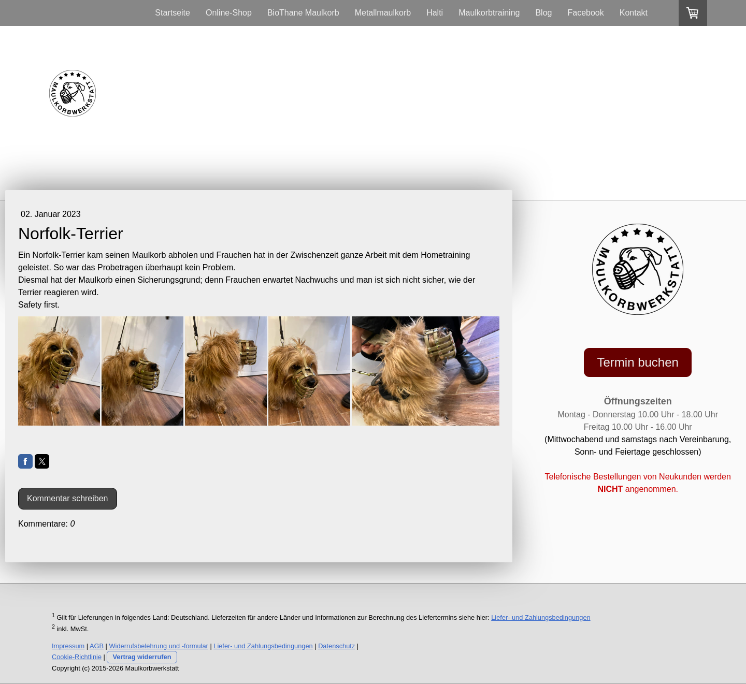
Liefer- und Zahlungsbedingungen (540, 617)
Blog (543, 12)
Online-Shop (229, 12)
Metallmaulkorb (383, 12)
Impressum (68, 646)
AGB (97, 646)
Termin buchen (637, 362)
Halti (434, 12)
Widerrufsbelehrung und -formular (158, 646)
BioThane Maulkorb (303, 12)
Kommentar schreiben (67, 498)
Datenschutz (336, 646)
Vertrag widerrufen (141, 657)
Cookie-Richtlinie (77, 657)
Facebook (585, 12)
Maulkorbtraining (489, 12)
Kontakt (634, 12)
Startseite (172, 12)
